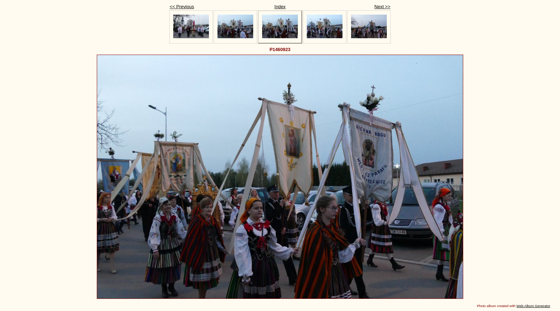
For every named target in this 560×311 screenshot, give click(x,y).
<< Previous (182, 6)
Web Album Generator (533, 306)
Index (279, 6)
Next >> (382, 6)
